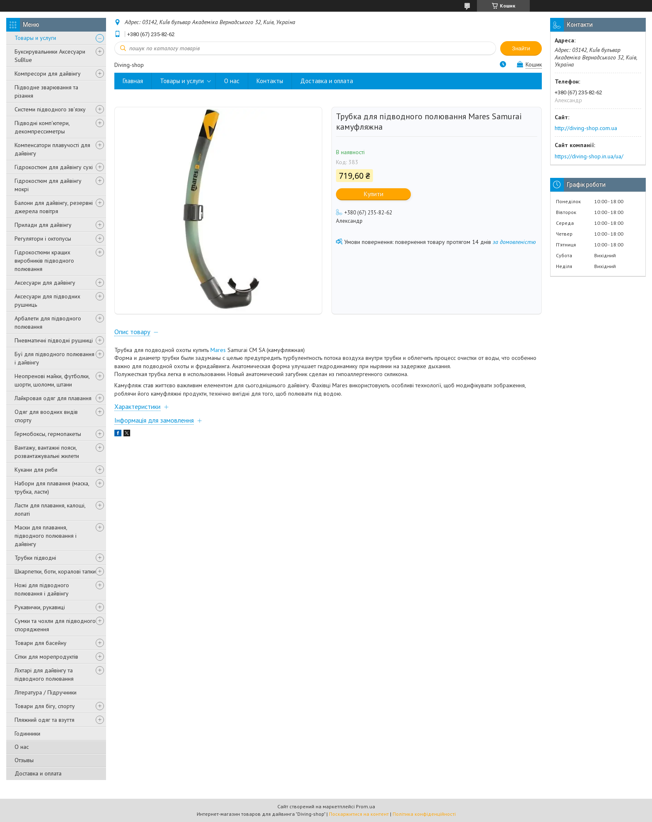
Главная (133, 81)
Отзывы (24, 760)
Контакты (270, 81)
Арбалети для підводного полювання (48, 322)
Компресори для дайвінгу (48, 73)
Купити (373, 194)
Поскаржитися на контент (359, 814)
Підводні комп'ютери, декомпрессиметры (42, 127)
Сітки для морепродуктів (46, 656)
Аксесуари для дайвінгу (45, 282)
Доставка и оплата (38, 773)
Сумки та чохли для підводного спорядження (55, 625)
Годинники (27, 733)
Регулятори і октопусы (43, 238)
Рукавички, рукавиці (40, 607)
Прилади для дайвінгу (43, 225)
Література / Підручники (46, 692)
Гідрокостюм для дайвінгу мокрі (48, 185)
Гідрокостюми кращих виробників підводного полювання (44, 261)
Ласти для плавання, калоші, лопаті (50, 509)
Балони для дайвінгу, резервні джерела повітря (54, 207)
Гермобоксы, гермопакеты (48, 434)
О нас (22, 747)
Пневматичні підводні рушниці (54, 340)
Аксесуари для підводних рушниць (47, 300)
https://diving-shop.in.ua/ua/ (589, 156)
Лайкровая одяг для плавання (53, 398)
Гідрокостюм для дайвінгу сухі (54, 167)
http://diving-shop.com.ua (586, 128)
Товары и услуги (35, 38)
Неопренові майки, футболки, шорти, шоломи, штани (52, 380)
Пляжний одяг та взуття (44, 720)
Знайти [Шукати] (521, 48)
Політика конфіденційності (424, 814)
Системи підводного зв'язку (50, 109)
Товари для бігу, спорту (45, 706)
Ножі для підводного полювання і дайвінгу (42, 589)
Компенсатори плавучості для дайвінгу (52, 149)
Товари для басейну (41, 643)
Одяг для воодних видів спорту (46, 416)
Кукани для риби (36, 469)
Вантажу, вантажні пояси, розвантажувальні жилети (47, 452)
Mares (218, 350)
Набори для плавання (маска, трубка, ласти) (52, 487)
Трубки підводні (35, 557)
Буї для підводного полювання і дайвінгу (54, 358)
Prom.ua (365, 806)
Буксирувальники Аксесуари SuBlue (50, 56)
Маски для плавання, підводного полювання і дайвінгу (46, 536)
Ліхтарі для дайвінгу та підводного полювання (44, 674)
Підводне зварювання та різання (46, 91)
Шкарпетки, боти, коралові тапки (55, 571)
